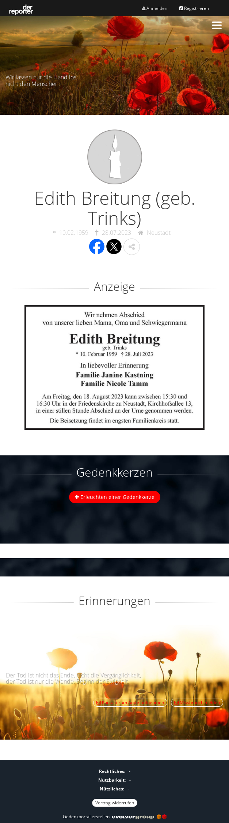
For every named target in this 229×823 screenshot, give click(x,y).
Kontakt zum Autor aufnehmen (130, 702)
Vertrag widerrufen (114, 803)
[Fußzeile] (114, 786)
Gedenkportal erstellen (115, 816)
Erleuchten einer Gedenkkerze (114, 496)
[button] (217, 25)
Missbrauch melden (197, 702)
